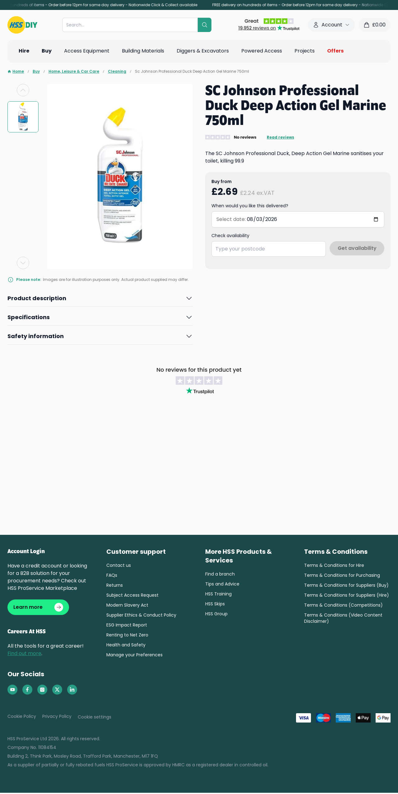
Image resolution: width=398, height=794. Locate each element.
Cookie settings (94, 718)
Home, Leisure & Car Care (74, 71)
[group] (23, 116)
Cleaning (117, 71)
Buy (36, 71)
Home (15, 71)
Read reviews (280, 137)
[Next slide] (23, 263)
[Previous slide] (23, 90)
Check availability (230, 235)
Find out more (24, 654)
